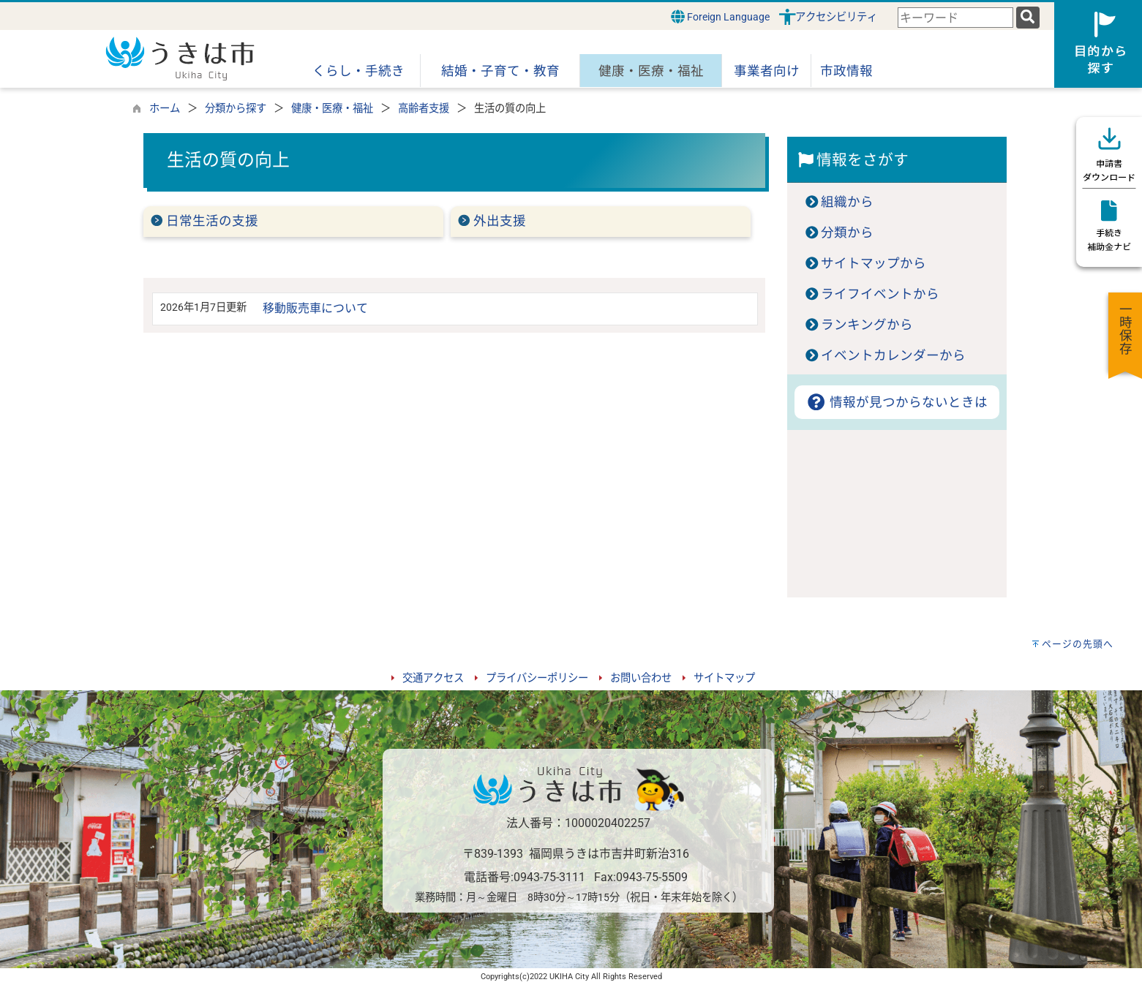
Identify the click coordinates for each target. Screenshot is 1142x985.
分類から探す (235, 108)
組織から (847, 202)
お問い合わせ (641, 678)
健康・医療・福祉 (332, 108)
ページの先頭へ (1077, 643)
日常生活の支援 (212, 221)
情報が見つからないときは (896, 402)
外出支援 (499, 221)
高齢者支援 (423, 108)
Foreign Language (720, 16)
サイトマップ (724, 678)
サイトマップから (873, 263)
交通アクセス (433, 678)
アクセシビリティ (836, 17)
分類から (847, 232)
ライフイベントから (880, 294)
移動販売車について (315, 308)
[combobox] (955, 18)
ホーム (164, 108)
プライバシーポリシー (537, 678)
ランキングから (867, 324)
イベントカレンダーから (893, 355)
